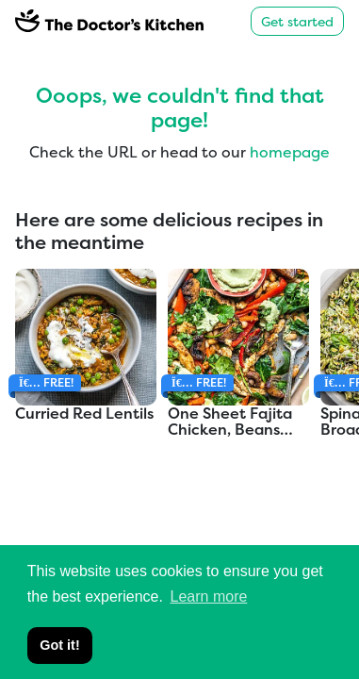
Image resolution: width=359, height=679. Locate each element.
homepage (290, 151)
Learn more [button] (209, 596)
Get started (297, 21)
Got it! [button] (59, 645)
